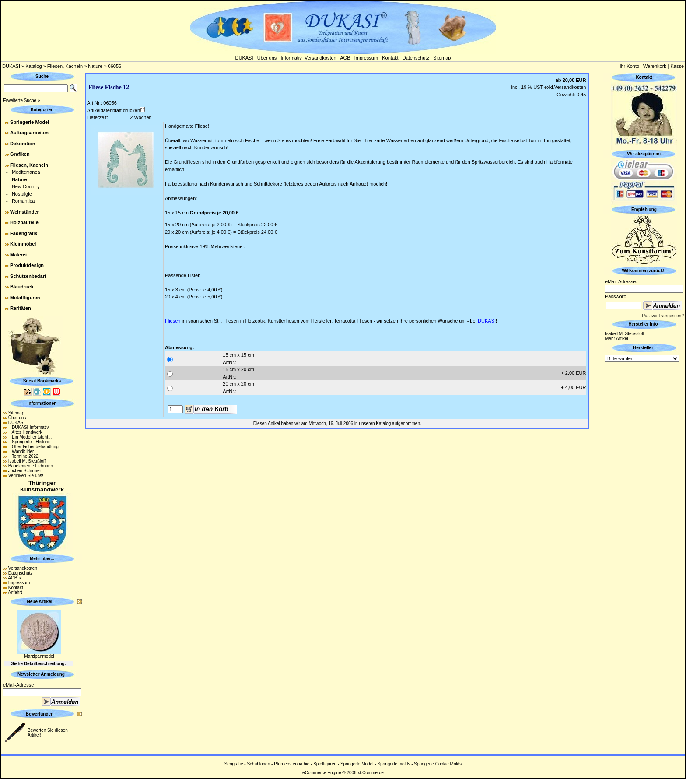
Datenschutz (415, 57)
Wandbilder (21, 451)
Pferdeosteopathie (291, 763)
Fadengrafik (23, 233)
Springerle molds (393, 763)
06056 (115, 66)
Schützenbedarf (28, 276)
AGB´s (14, 577)
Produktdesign (27, 265)
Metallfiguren (25, 297)
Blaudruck (22, 286)
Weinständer (24, 211)
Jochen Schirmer (24, 470)
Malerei (18, 254)
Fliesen (172, 320)
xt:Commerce (370, 772)
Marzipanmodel (39, 656)
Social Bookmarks (42, 381)
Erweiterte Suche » (21, 100)
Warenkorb (654, 66)
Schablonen (258, 763)
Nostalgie (22, 194)
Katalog (33, 66)
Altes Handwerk (25, 432)
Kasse (677, 66)
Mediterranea (26, 172)
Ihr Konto (629, 66)
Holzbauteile (24, 222)
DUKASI (244, 57)
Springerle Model (29, 122)
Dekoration (22, 143)
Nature (95, 66)
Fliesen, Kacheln (65, 66)
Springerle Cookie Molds (438, 763)
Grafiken (20, 154)
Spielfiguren (324, 763)
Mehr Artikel (616, 338)
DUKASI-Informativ (28, 427)
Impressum (366, 57)
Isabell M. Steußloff (27, 461)
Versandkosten (320, 57)
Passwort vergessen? (663, 315)
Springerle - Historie (29, 441)
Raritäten (20, 308)
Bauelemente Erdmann (30, 465)
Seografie (233, 763)
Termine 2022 (23, 456)
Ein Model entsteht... (30, 437)
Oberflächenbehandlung (33, 446)
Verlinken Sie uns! (25, 475)
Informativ (291, 57)
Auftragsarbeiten (29, 132)
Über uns (267, 57)
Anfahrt (15, 592)
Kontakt (390, 57)
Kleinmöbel (23, 243)
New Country (26, 186)
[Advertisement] (644, 495)
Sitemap (442, 57)
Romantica (23, 201)
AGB (345, 57)
